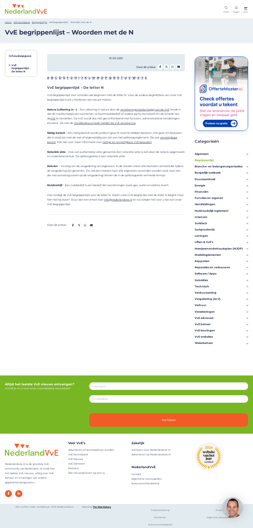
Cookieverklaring (160, 510)
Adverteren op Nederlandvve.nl (151, 454)
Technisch (221, 286)
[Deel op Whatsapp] (172, 66)
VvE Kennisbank (78, 454)
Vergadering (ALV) (221, 298)
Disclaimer (160, 517)
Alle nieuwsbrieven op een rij (86, 472)
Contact (136, 474)
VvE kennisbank (22, 22)
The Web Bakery (102, 507)
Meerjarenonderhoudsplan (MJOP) (221, 248)
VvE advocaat (221, 318)
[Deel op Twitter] (166, 66)
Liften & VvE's (221, 242)
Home (8, 22)
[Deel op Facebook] (160, 66)
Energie (221, 185)
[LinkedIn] (18, 493)
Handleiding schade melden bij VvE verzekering (104, 123)
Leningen (221, 235)
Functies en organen (221, 198)
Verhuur (221, 305)
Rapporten (221, 261)
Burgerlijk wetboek (221, 172)
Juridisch (221, 223)
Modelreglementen (221, 254)
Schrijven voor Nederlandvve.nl (150, 449)
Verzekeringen (221, 311)
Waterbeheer (221, 343)
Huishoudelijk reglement (221, 210)
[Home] (26, 9)
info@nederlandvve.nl (118, 199)
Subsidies (221, 280)
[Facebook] (8, 493)
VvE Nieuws (75, 459)
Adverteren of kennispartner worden (91, 449)
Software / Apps (221, 273)
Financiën (221, 191)
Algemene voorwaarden (146, 478)
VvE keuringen (221, 330)
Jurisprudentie (221, 229)
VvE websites (221, 336)
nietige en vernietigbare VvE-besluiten (127, 142)
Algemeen (221, 154)
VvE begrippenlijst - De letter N (21, 68)
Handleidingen (221, 204)
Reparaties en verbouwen (221, 267)
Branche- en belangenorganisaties (221, 166)
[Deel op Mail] (178, 66)
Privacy (220, 510)
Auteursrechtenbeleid (145, 483)
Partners (73, 468)
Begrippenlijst (39, 22)
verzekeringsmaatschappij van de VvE (144, 109)
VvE (52, 118)
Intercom (221, 217)
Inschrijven (169, 419)
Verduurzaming (221, 292)
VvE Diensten (76, 463)
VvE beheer (221, 324)
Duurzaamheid (221, 179)
